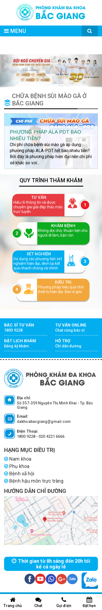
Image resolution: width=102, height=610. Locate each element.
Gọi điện (64, 602)
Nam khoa (17, 459)
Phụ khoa (16, 466)
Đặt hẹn (89, 602)
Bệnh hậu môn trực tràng (34, 481)
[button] (7, 70)
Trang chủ (13, 602)
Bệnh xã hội (19, 473)
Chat (38, 602)
